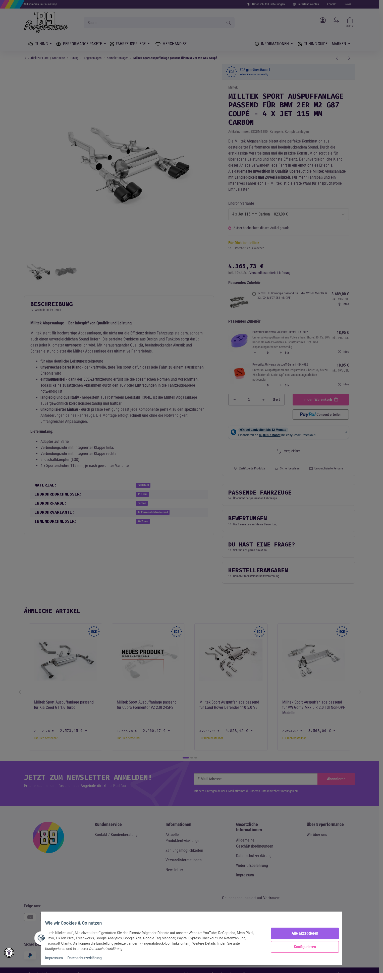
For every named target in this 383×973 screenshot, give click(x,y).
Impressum (58, 958)
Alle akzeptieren (301, 933)
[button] (9, 953)
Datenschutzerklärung (88, 958)
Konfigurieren (301, 946)
